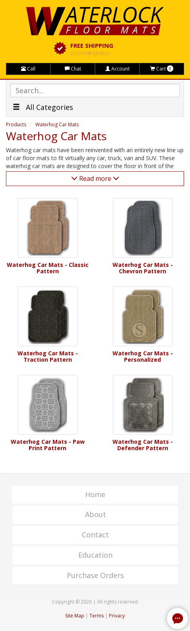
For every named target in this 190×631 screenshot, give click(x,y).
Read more (95, 178)
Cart (161, 68)
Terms (96, 615)
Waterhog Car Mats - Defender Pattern (142, 445)
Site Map (74, 615)
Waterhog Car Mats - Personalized (142, 356)
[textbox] (95, 90)
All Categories (43, 107)
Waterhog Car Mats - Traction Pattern (47, 356)
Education (95, 555)
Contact (95, 534)
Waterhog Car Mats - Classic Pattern (48, 268)
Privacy (117, 615)
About (95, 514)
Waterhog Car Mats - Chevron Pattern (142, 268)
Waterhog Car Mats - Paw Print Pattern (48, 445)
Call (28, 68)
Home (95, 494)
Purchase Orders (95, 575)
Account (117, 68)
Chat (73, 68)
